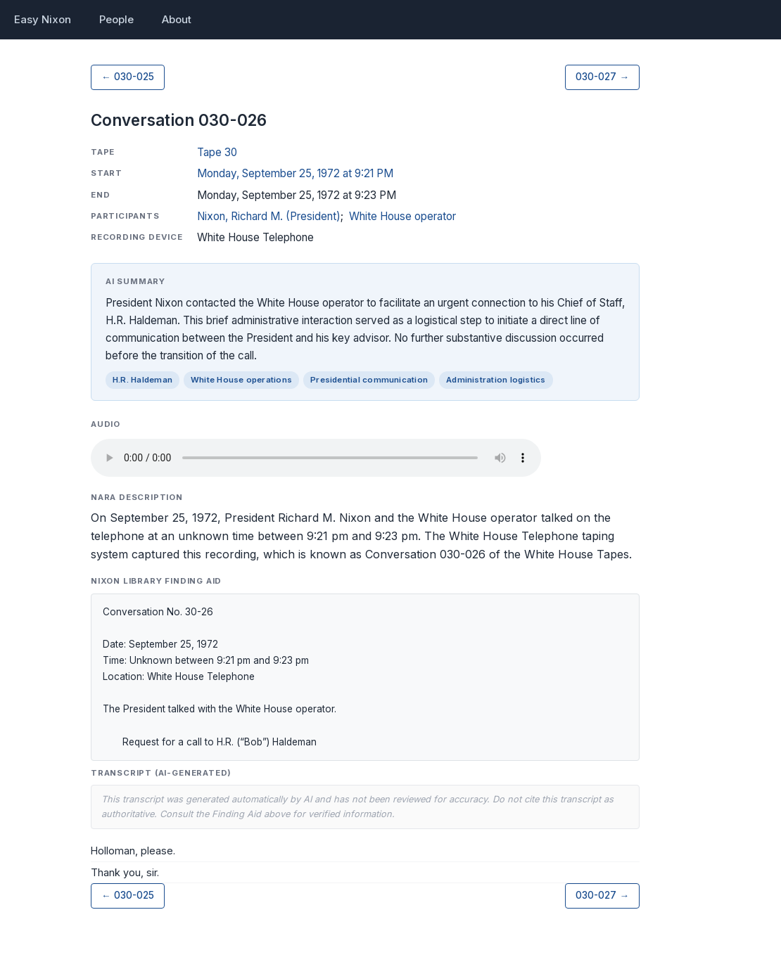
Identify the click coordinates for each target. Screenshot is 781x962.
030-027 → (602, 76)
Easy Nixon (42, 19)
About (176, 19)
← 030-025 (127, 76)
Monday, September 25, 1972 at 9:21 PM (295, 173)
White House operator (402, 216)
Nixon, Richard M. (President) (269, 216)
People (116, 19)
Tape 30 (217, 152)
